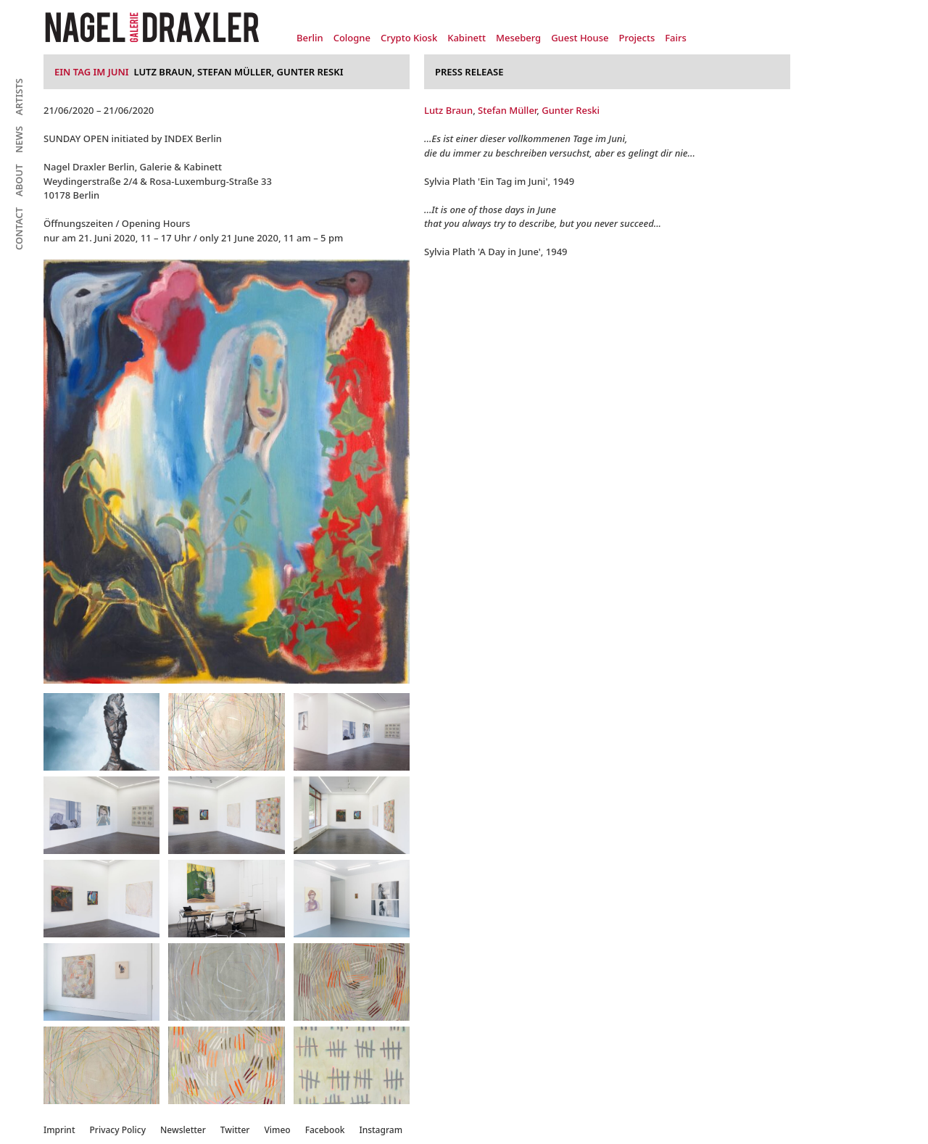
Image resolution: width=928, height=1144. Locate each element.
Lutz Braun (448, 110)
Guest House (579, 37)
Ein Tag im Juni (91, 71)
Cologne (352, 37)
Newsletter (183, 1130)
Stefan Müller (507, 110)
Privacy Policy (118, 1130)
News (18, 139)
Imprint (59, 1130)
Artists (18, 96)
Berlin (310, 37)
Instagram (380, 1130)
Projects (636, 37)
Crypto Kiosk (409, 37)
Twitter (235, 1130)
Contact (18, 228)
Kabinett (466, 37)
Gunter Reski (571, 110)
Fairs (676, 37)
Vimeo (277, 1130)
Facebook (325, 1130)
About (18, 180)
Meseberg (518, 37)
